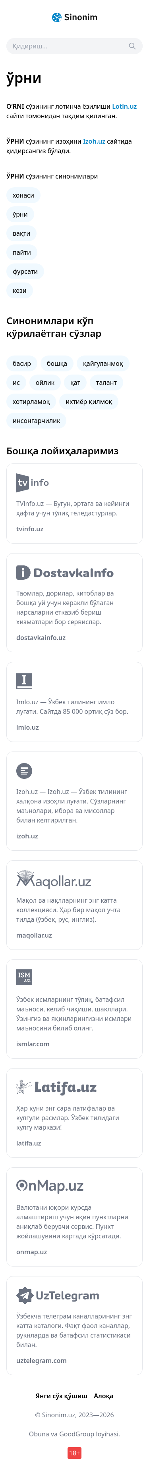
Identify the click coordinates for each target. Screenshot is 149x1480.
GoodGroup (76, 1434)
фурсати (25, 271)
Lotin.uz (124, 106)
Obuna (39, 1434)
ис (16, 382)
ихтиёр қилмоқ (89, 401)
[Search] (132, 46)
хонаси (23, 195)
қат (75, 382)
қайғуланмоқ (103, 363)
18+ (74, 1453)
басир (22, 363)
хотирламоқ (31, 401)
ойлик (45, 382)
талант (106, 382)
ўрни (20, 214)
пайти (22, 252)
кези (20, 290)
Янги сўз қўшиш (61, 1396)
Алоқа (103, 1396)
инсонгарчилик (36, 420)
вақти (21, 233)
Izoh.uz (94, 141)
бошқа (57, 363)
